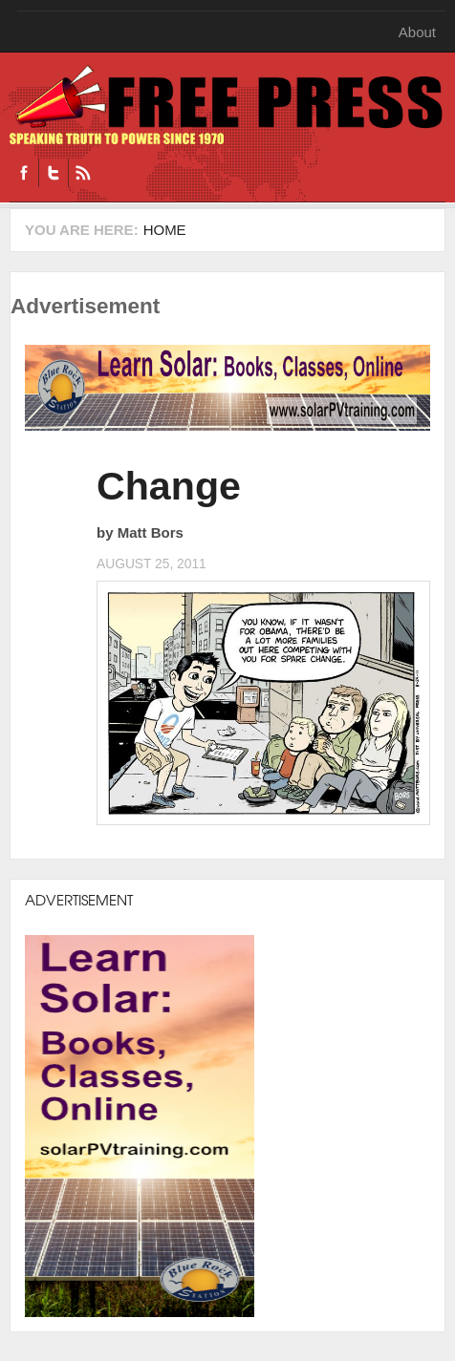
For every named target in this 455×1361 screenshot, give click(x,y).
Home (164, 230)
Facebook (24, 173)
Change (169, 486)
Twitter (53, 173)
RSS (83, 173)
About (417, 32)
